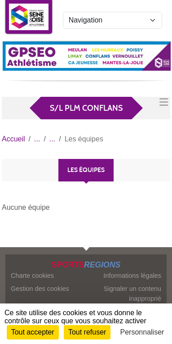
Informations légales (132, 275)
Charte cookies (32, 275)
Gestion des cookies (40, 288)
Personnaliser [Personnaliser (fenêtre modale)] (142, 332)
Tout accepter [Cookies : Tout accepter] (32, 332)
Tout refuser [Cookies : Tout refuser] (87, 332)
